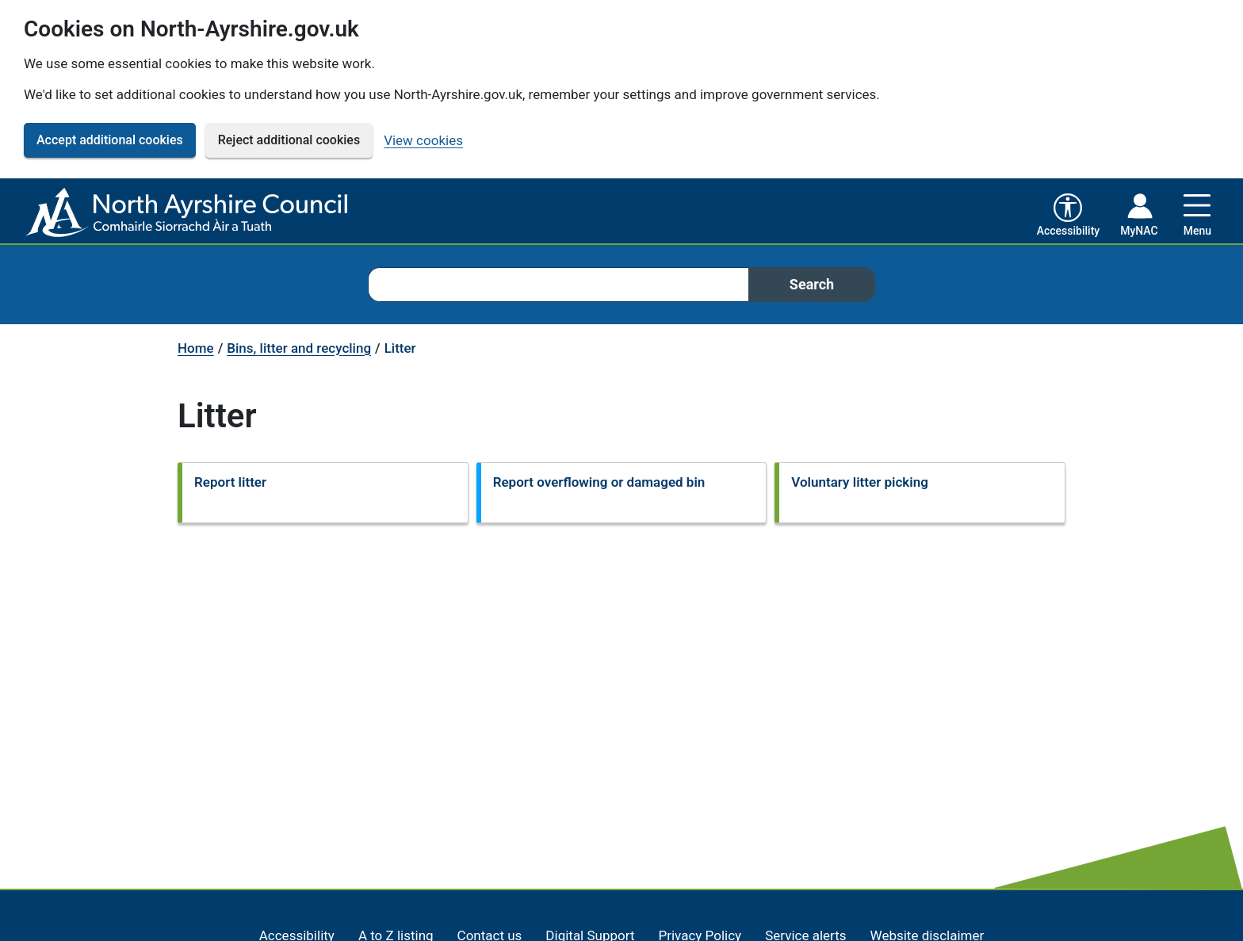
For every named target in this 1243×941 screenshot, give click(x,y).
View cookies (423, 140)
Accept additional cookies (109, 139)
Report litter (230, 482)
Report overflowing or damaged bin (599, 482)
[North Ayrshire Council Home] (189, 213)
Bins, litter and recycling (299, 348)
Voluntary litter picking (859, 482)
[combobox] (558, 284)
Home (196, 348)
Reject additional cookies (289, 139)
